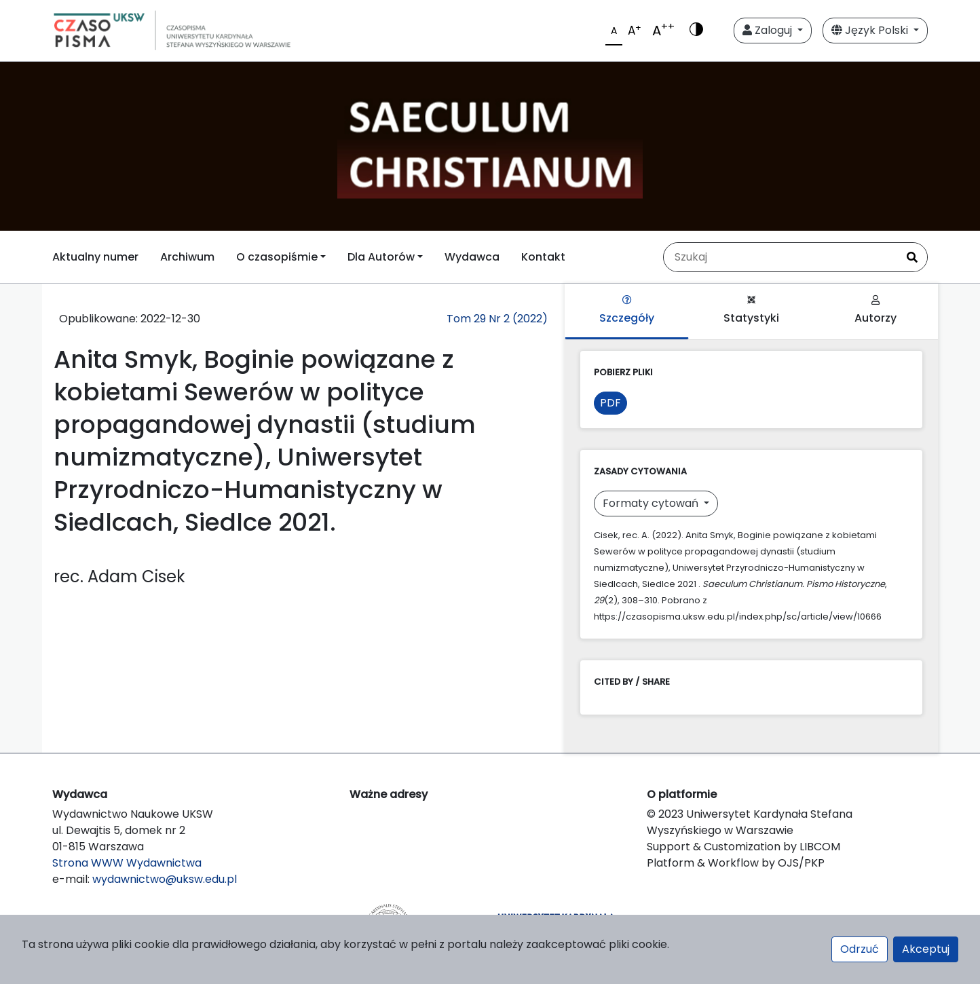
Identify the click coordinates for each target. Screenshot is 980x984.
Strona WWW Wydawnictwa (127, 863)
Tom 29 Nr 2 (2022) (497, 318)
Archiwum (187, 257)
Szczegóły (626, 310)
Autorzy (875, 310)
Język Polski (871, 30)
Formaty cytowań (652, 503)
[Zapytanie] (780, 257)
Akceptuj (925, 949)
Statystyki (751, 310)
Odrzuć (859, 949)
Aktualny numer (95, 257)
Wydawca (472, 257)
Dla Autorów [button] (381, 257)
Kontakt (543, 257)
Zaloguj (768, 30)
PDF (610, 403)
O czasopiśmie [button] (277, 257)
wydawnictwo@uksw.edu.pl (164, 879)
